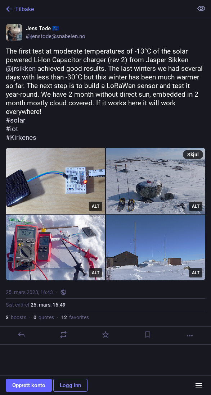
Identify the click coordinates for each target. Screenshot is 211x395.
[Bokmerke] (147, 334)
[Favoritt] (105, 334)
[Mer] (189, 335)
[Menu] (198, 385)
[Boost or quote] (63, 334)
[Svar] (21, 334)
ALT (95, 206)
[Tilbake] (96, 9)
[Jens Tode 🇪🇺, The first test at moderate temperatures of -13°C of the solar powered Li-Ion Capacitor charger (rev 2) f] (105, 181)
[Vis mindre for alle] (201, 8)
